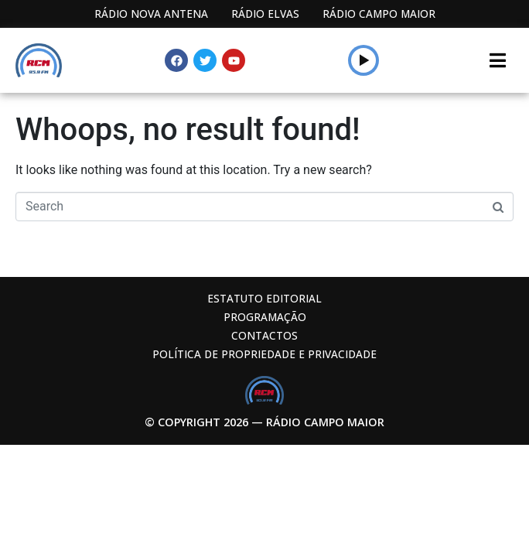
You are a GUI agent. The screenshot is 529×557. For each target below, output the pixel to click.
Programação (265, 316)
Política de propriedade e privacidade (264, 354)
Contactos (264, 335)
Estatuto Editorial (264, 298)
